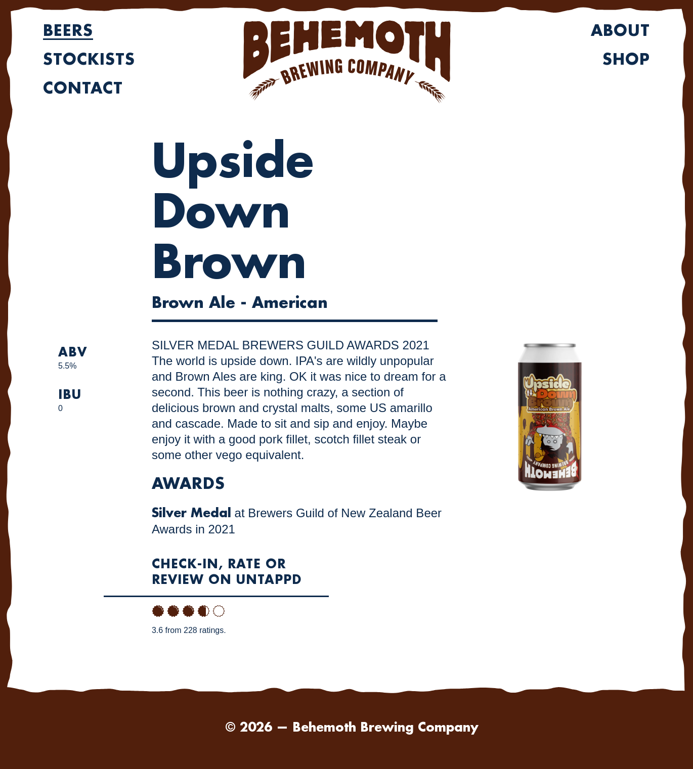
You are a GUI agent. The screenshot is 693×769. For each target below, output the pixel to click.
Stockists (89, 59)
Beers (68, 30)
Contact (83, 88)
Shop (626, 59)
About (620, 30)
